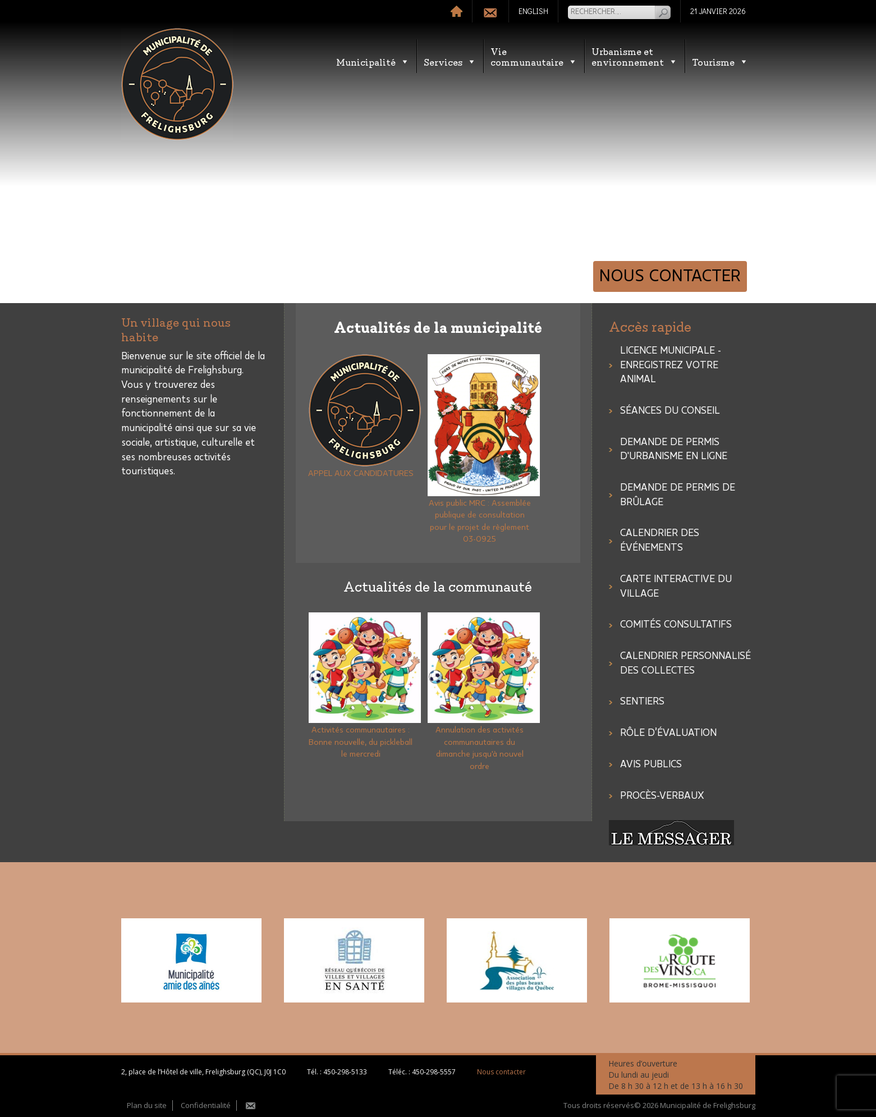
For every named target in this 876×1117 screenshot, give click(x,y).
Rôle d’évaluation (668, 733)
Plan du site (147, 1105)
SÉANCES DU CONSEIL (670, 411)
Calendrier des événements (659, 540)
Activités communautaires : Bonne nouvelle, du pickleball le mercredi (360, 742)
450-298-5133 (345, 1072)
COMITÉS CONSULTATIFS (676, 625)
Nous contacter (670, 276)
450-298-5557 (434, 1072)
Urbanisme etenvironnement (634, 56)
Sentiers (642, 702)
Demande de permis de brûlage (677, 495)
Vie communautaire (533, 56)
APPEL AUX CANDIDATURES (361, 473)
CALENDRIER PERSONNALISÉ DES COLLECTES (685, 663)
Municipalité (373, 61)
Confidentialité (206, 1105)
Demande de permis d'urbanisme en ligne (673, 449)
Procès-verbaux (662, 796)
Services (450, 61)
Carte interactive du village (676, 586)
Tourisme (720, 61)
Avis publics (651, 764)
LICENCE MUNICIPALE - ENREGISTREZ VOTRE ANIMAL (670, 365)
